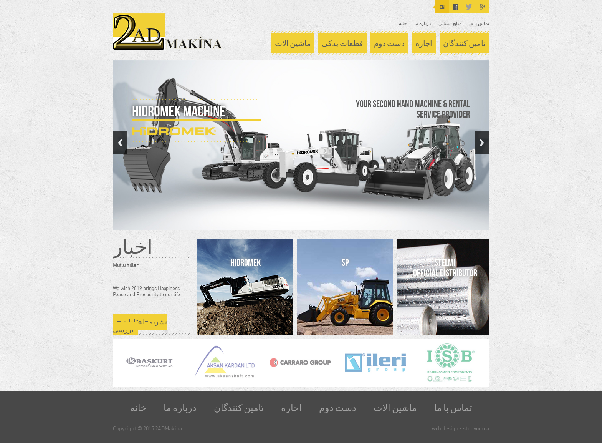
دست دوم (389, 43)
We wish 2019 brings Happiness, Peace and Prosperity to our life (146, 291)
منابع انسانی (449, 23)
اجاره (423, 43)
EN (442, 7)
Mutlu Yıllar (125, 265)
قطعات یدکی (342, 43)
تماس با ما (479, 23)
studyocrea (476, 428)
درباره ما (422, 23)
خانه (403, 23)
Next (482, 142)
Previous (120, 142)
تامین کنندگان (464, 43)
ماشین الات (293, 43)
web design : (446, 428)
